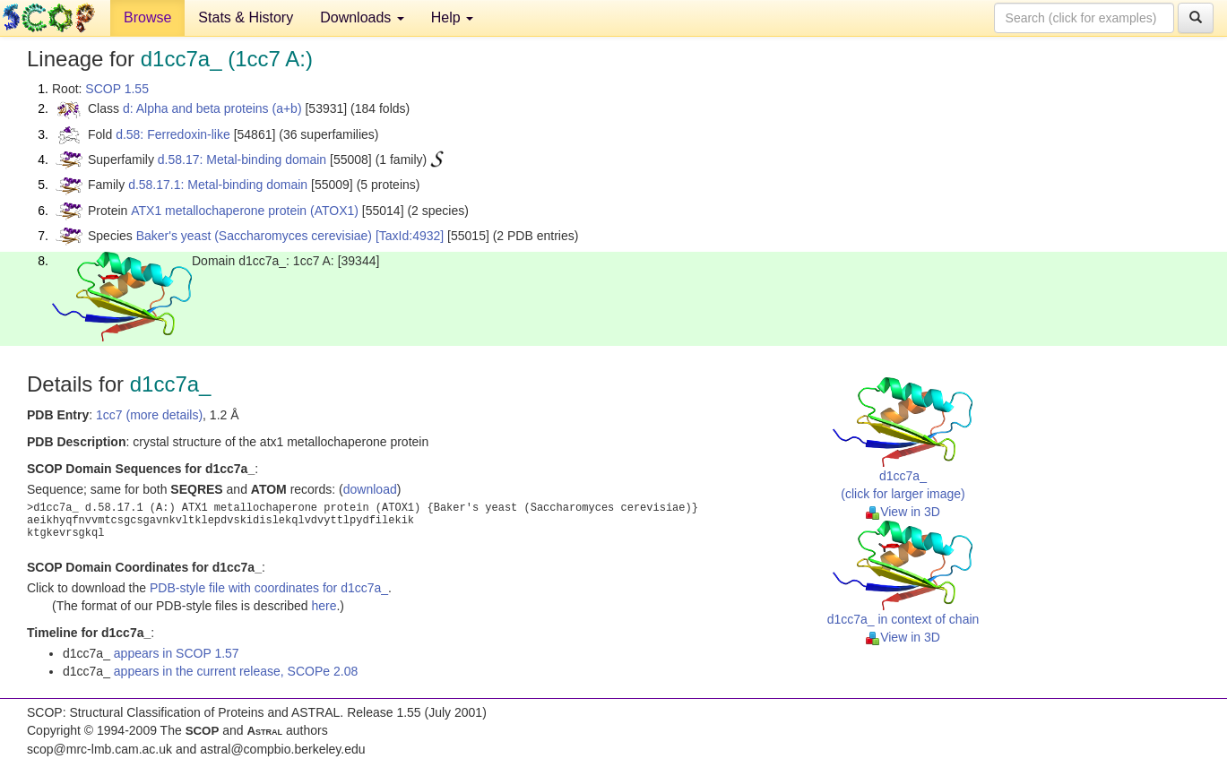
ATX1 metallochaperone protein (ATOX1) (245, 210)
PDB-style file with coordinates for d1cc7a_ (269, 588)
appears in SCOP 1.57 (176, 653)
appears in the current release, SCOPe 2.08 (236, 671)
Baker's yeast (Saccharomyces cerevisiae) (254, 235)
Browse (147, 17)
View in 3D (903, 511)
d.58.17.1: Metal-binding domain (217, 184)
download (370, 489)
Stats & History (245, 17)
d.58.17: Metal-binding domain (242, 159)
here (323, 606)
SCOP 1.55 (117, 89)
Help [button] (452, 17)
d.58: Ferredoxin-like (173, 134)
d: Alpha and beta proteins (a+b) (212, 108)
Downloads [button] (362, 17)
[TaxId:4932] (410, 235)
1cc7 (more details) (149, 415)
